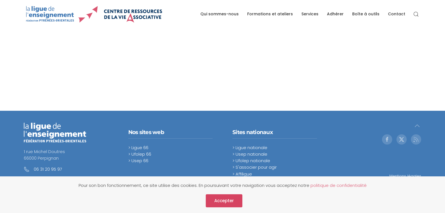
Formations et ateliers (270, 14)
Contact (396, 14)
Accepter (224, 201)
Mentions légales (405, 176)
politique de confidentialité (338, 185)
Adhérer (335, 14)
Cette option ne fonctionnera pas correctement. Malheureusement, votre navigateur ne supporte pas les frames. (94, 69)
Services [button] (309, 14)
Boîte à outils (365, 14)
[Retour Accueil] (94, 14)
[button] (416, 14)
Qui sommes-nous (219, 14)
